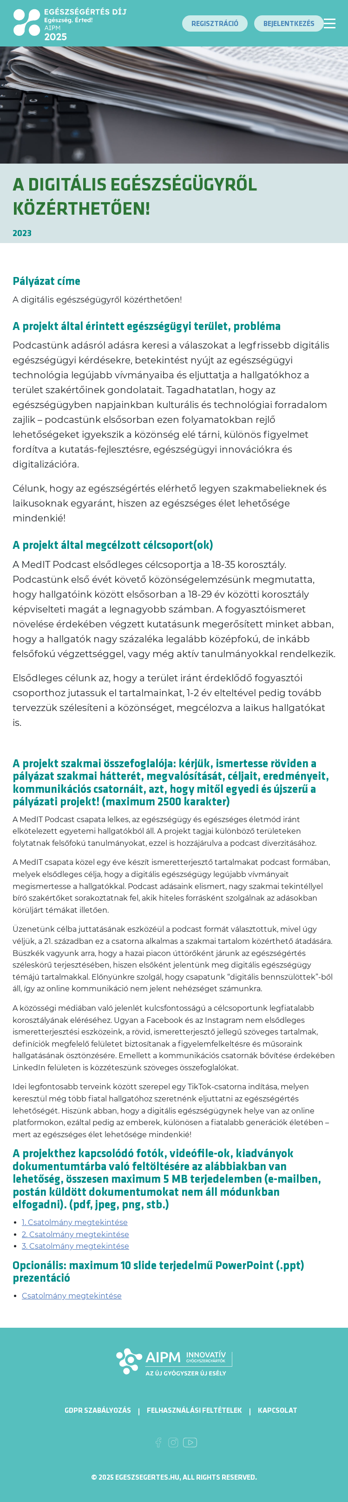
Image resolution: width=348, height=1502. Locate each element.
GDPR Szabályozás (98, 1410)
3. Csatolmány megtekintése (75, 1246)
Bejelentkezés (289, 24)
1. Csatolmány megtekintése (75, 1222)
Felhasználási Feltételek (194, 1410)
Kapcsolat (277, 1410)
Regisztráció (214, 24)
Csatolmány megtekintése (72, 1295)
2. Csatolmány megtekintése (75, 1234)
